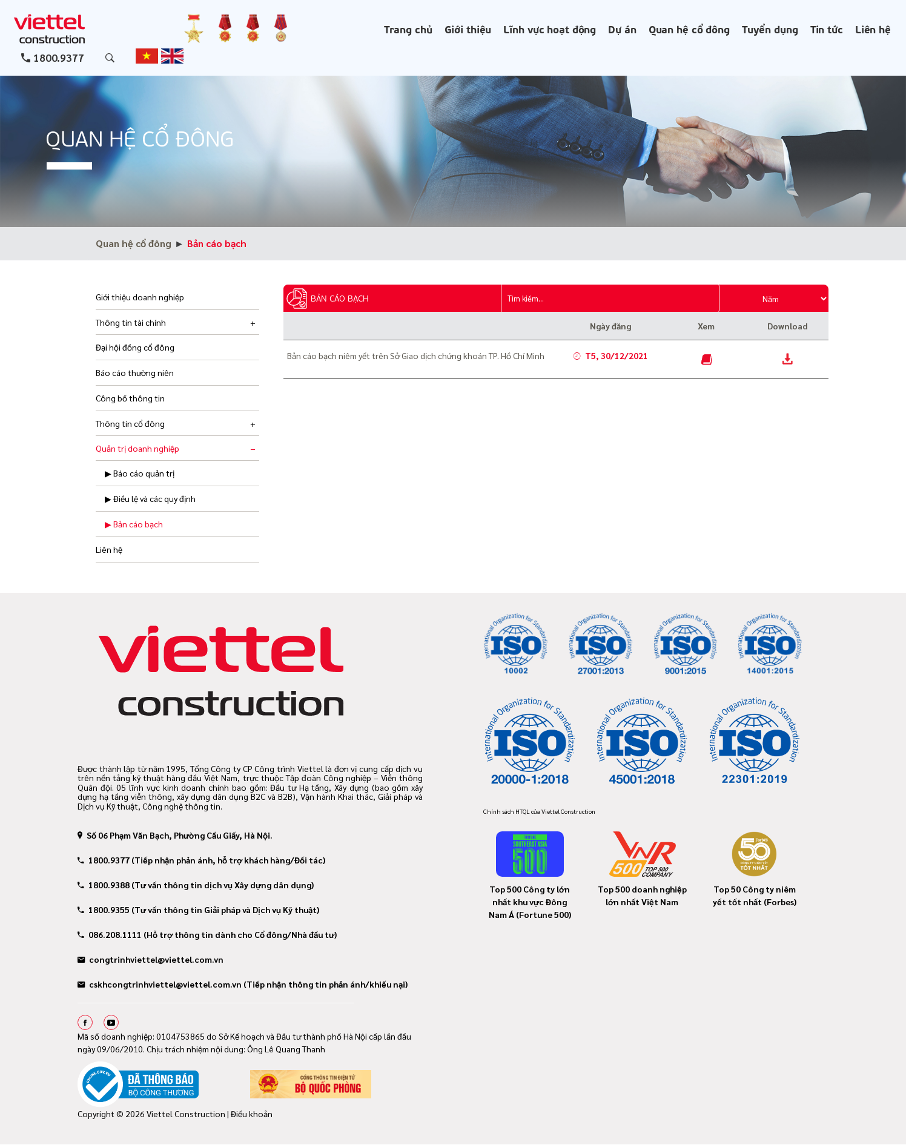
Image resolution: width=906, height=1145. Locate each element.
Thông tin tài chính (131, 322)
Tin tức (826, 28)
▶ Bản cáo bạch (134, 523)
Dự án (622, 28)
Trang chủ (408, 28)
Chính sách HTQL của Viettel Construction (539, 811)
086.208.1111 (110, 934)
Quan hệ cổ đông (689, 28)
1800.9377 (58, 57)
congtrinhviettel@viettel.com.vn (150, 959)
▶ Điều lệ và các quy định (150, 498)
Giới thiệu (468, 28)
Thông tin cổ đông (130, 423)
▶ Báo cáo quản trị (139, 472)
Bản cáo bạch (216, 243)
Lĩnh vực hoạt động (549, 28)
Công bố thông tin (130, 397)
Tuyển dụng (770, 28)
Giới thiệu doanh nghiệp (140, 296)
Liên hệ (873, 28)
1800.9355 (104, 909)
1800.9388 (104, 884)
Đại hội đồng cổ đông (135, 347)
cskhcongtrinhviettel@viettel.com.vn (160, 983)
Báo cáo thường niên (135, 372)
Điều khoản (252, 1113)
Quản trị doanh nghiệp (137, 448)
